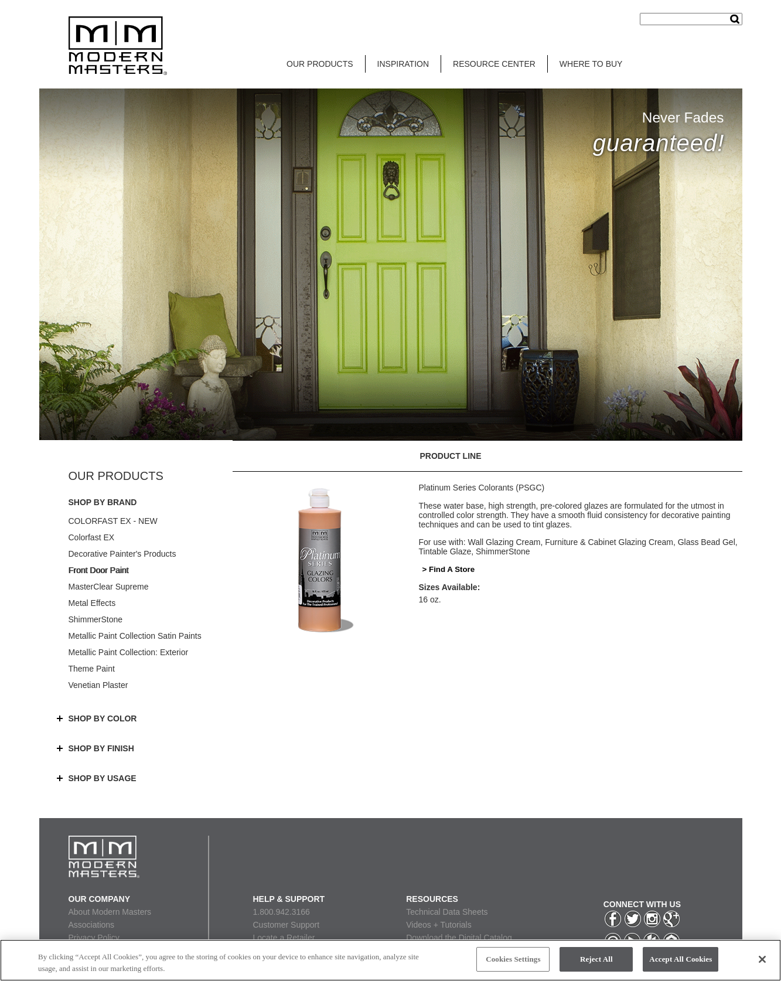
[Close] (762, 959)
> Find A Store (448, 569)
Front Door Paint (99, 570)
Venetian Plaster (98, 685)
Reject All (596, 959)
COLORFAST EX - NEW (113, 521)
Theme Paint (92, 668)
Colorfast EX (92, 537)
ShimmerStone (96, 619)
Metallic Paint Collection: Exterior (129, 652)
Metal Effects (92, 603)
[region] (390, 960)
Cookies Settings (513, 959)
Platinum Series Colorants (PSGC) (482, 487)
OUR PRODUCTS (320, 64)
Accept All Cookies (680, 959)
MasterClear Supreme (109, 586)
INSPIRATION (403, 64)
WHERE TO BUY (591, 64)
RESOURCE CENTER (494, 64)
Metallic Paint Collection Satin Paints (135, 636)
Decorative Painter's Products (122, 553)
